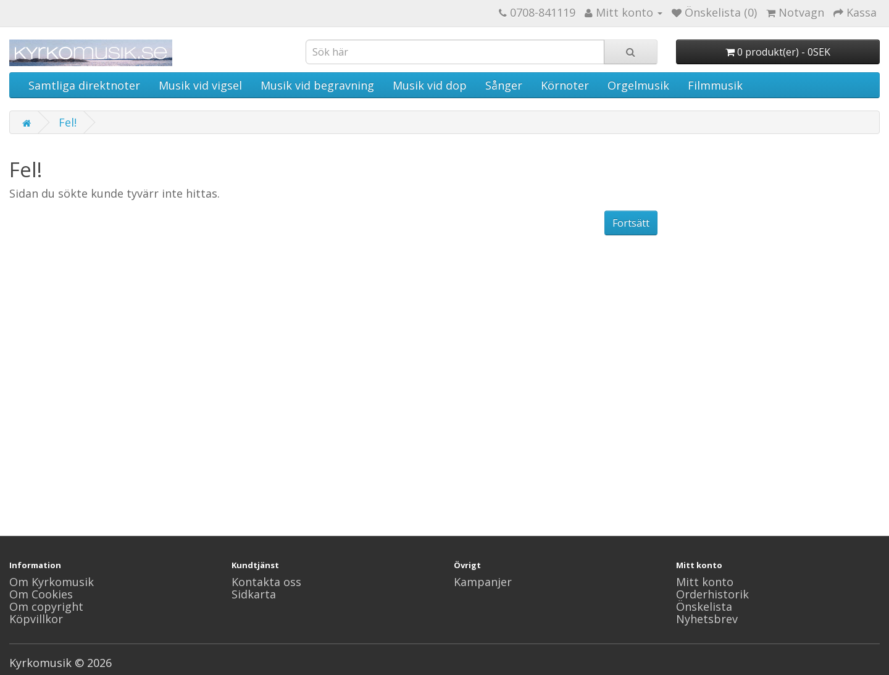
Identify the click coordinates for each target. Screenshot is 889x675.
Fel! (68, 122)
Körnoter (565, 85)
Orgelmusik (638, 85)
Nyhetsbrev (707, 618)
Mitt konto (704, 581)
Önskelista (704, 606)
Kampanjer (483, 581)
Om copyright (46, 606)
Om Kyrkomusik (51, 581)
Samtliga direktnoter (84, 85)
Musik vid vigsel (200, 85)
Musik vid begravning (317, 85)
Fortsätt (630, 223)
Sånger (503, 85)
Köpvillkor (36, 618)
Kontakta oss (266, 581)
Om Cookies (41, 594)
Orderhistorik (712, 594)
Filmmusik (715, 85)
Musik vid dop (430, 85)
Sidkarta (254, 594)
